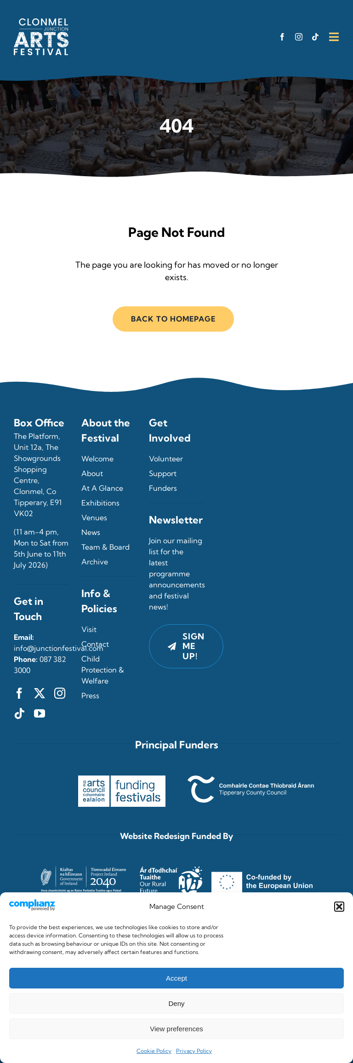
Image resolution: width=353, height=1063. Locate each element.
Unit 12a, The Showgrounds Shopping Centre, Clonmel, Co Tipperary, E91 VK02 (38, 480)
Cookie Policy (154, 1050)
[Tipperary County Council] (251, 779)
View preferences (176, 1029)
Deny (176, 1003)
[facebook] (282, 36)
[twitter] (39, 693)
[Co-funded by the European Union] (262, 860)
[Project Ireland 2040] (86, 860)
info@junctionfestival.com (58, 648)
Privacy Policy (194, 1050)
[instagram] (298, 36)
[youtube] (39, 713)
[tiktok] (315, 36)
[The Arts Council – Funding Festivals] (121, 779)
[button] (339, 906)
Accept (176, 978)
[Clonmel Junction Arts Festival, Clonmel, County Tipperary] (41, 22)
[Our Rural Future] (171, 860)
